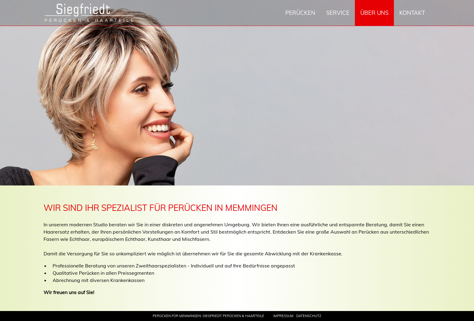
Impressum (283, 316)
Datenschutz (308, 316)
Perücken (300, 12)
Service (337, 12)
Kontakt (412, 12)
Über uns (374, 12)
